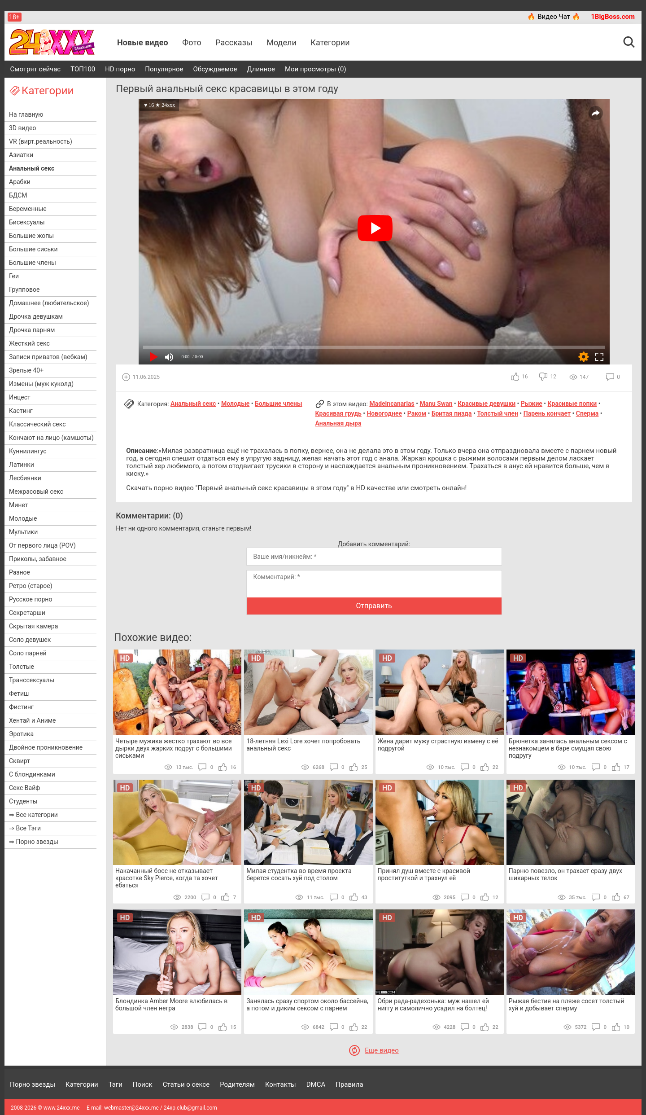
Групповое (24, 289)
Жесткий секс (29, 343)
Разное (19, 572)
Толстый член (497, 413)
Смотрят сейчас (35, 69)
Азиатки (21, 154)
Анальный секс (31, 168)
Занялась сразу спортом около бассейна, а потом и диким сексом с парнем (307, 1004)
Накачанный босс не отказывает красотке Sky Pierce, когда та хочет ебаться (166, 878)
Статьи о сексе (186, 1084)
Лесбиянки (25, 478)
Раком (417, 413)
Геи (14, 276)
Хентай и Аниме (32, 720)
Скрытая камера (33, 626)
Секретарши (27, 612)
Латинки (21, 464)
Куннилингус (28, 451)
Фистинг (21, 707)
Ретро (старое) (30, 585)
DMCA (316, 1084)
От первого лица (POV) (42, 545)
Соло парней (28, 653)
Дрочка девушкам (36, 316)
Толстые (21, 666)
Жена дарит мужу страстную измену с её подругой (438, 744)
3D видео (22, 128)
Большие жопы (31, 235)
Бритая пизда (452, 413)
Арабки (20, 181)
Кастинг (21, 410)
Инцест (20, 397)
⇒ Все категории (33, 814)
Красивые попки (572, 403)
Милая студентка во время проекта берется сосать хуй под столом (298, 874)
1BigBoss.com (613, 17)
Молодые (23, 518)
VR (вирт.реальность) (40, 141)
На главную (26, 114)
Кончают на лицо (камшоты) (51, 437)
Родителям (237, 1084)
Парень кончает (547, 413)
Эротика (21, 733)
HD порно (120, 69)
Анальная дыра (338, 423)
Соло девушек (30, 639)
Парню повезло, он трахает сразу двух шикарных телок (565, 874)
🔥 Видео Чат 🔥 (553, 17)
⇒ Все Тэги (25, 828)
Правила (349, 1084)
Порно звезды (32, 1084)
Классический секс (37, 424)
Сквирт (19, 760)
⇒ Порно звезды (33, 841)
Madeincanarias (391, 403)
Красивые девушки (486, 403)
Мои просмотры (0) (315, 69)
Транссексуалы (31, 680)
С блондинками (32, 774)
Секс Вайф (24, 787)
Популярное (164, 69)
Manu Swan (435, 403)
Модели (281, 42)
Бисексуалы (27, 222)
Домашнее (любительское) (49, 303)
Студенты (23, 801)
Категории (329, 42)
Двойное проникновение (46, 747)
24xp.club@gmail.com (190, 1108)
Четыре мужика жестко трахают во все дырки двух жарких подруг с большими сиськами (173, 748)
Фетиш (19, 693)
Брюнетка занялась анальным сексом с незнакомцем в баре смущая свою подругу (568, 748)
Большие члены (32, 262)
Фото (191, 42)
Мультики (23, 532)
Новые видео (142, 42)
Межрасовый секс (36, 491)
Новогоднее (384, 413)
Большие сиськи (33, 249)
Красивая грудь (338, 413)
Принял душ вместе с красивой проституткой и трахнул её (424, 874)
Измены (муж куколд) (41, 383)
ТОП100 (82, 69)
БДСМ (18, 195)
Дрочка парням (32, 330)
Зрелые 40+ (26, 370)
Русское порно (30, 599)
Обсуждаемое (215, 69)
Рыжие (531, 403)
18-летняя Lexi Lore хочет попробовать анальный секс (303, 744)
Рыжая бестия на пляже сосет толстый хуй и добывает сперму (566, 1004)
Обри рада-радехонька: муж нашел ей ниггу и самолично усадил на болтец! (433, 1004)
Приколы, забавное (37, 558)
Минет (18, 505)
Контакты (280, 1084)
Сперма (587, 413)
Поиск (143, 1084)
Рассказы (234, 42)
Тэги (115, 1084)
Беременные (28, 208)
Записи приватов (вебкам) (48, 356)
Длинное (261, 69)
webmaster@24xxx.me (131, 1108)
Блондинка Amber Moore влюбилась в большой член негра (171, 1004)
